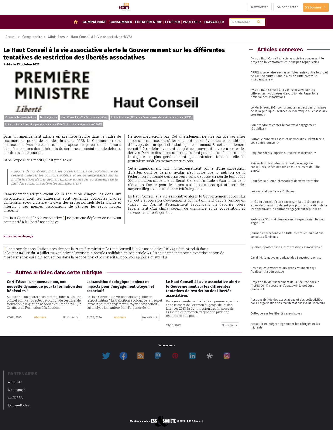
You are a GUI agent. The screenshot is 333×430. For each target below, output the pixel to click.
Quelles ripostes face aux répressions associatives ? (286, 247)
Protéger (192, 22)
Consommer (120, 22)
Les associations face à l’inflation (273, 191)
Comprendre (94, 22)
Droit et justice (48, 117)
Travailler (214, 22)
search (259, 22)
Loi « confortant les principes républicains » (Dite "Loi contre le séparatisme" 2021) (53, 124)
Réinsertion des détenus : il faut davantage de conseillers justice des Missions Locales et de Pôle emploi (285, 167)
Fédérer (172, 22)
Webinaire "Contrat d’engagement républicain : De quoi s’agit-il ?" (288, 221)
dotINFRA (15, 398)
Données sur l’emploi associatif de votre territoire (285, 181)
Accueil (11, 37)
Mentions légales (140, 421)
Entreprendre (148, 22)
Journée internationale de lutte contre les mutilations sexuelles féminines (287, 235)
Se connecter (287, 7)
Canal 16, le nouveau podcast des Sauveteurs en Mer (287, 257)
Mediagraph (16, 390)
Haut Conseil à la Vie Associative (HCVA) (84, 117)
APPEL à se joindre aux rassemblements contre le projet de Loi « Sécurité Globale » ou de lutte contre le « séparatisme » (289, 76)
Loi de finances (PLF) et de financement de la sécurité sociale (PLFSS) (151, 117)
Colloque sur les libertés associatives (276, 313)
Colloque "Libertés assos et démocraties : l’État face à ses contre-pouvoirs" (287, 141)
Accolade (15, 382)
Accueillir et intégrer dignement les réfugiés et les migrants (285, 325)
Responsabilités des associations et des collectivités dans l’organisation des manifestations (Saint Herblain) (288, 301)
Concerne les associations (20, 117)
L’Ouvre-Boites (18, 405)
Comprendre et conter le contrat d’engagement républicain (283, 127)
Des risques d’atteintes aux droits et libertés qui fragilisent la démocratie (283, 270)
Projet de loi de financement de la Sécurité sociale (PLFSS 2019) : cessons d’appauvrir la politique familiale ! (285, 285)
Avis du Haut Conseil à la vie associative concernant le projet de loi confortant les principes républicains (287, 60)
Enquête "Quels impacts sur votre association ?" (283, 153)
